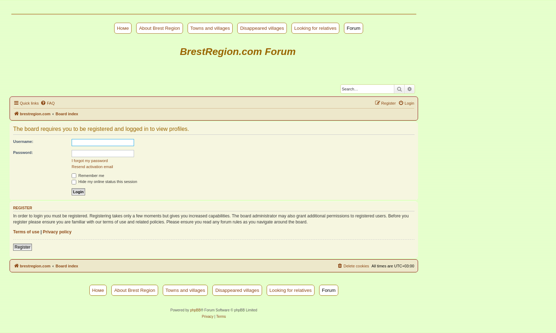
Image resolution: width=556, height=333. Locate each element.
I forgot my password (90, 161)
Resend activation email (92, 167)
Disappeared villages (262, 28)
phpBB (195, 310)
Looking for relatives (315, 28)
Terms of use (26, 231)
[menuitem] (47, 103)
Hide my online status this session (104, 181)
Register (22, 247)
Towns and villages (210, 28)
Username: (23, 141)
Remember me (88, 175)
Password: (23, 152)
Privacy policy (57, 231)
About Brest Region (159, 28)
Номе (123, 28)
